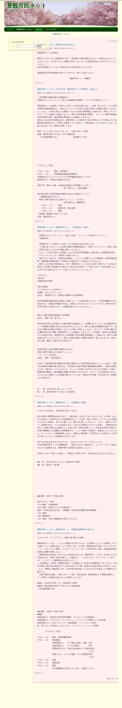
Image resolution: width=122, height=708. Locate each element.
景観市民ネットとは (24, 29)
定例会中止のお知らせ (65, 45)
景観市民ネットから (61, 34)
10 (112, 684)
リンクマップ (51, 29)
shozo (44, 48)
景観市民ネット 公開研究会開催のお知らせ (75, 535)
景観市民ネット (27, 6)
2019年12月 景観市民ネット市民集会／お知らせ (78, 92)
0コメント (40, 86)
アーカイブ (108, 41)
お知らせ (13, 10)
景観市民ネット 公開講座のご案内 (71, 405)
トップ (10, 29)
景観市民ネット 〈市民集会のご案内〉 (73, 230)
